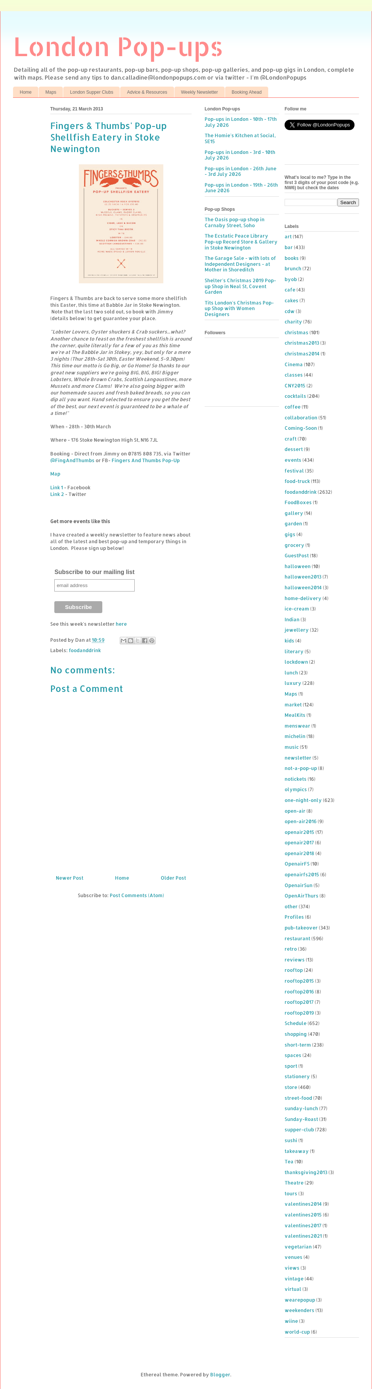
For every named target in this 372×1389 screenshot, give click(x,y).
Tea (289, 1161)
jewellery (297, 630)
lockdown (296, 662)
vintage (294, 1279)
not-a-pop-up (301, 768)
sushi (291, 1140)
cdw (290, 311)
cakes (291, 300)
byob (291, 279)
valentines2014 (303, 1204)
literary (294, 651)
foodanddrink (85, 650)
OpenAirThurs (301, 896)
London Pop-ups (118, 45)
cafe (290, 290)
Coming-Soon (301, 428)
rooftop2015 (299, 981)
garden (293, 523)
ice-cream (297, 609)
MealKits (295, 715)
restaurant (297, 938)
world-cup (297, 1332)
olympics (296, 789)
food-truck (297, 481)
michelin (295, 736)
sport (291, 1066)
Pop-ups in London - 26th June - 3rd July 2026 (240, 171)
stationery (297, 1076)
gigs (290, 534)
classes (294, 375)
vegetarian (298, 1247)
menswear (297, 726)
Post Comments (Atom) (137, 895)
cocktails (295, 396)
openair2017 (299, 842)
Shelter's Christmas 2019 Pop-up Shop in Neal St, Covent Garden (240, 286)
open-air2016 (301, 821)
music (292, 747)
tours (291, 1193)
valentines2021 (303, 1236)
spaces (293, 1055)
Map (55, 474)
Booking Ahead (247, 92)
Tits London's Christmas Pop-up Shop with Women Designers (239, 308)
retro (291, 949)
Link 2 (57, 494)
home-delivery (303, 598)
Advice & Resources (147, 92)
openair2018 (299, 853)
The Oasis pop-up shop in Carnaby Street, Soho (234, 222)
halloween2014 (303, 587)
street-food (298, 1098)
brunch (293, 268)
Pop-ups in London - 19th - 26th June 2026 (241, 188)
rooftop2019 (299, 1013)
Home (26, 92)
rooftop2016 (299, 992)
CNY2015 (295, 386)
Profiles (294, 917)
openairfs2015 (302, 874)
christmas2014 (302, 354)
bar (289, 247)
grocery (294, 545)
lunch (291, 673)
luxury (293, 683)
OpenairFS (297, 864)
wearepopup (300, 1300)
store (291, 1087)
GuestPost (297, 555)
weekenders (299, 1310)
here (121, 624)
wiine (291, 1321)
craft (290, 439)
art (288, 236)
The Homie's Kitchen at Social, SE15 (240, 138)
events (293, 460)
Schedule (296, 1023)
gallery (294, 513)
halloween (298, 566)
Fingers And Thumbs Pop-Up (146, 460)
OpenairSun (298, 885)
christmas (296, 332)
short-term (298, 1045)
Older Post (173, 878)
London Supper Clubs (91, 92)
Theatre (294, 1183)
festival (294, 471)
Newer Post (69, 878)
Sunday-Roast (301, 1119)
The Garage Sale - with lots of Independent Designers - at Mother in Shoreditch (240, 264)
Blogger (220, 1374)
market (293, 705)
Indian (292, 619)
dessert (294, 449)
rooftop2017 (299, 1002)
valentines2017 (303, 1225)
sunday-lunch (301, 1108)
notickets (296, 779)
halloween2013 (303, 577)
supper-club (299, 1129)
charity (293, 322)
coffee (293, 407)
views (292, 1268)
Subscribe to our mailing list (94, 572)
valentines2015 (303, 1215)
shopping (296, 1034)
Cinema (294, 364)
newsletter (298, 758)
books (292, 258)
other (291, 906)
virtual (293, 1289)
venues (293, 1257)
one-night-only (303, 800)
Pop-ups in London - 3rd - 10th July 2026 (240, 155)
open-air (295, 811)
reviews (295, 960)
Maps (50, 92)
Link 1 (56, 487)
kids (289, 641)
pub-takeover (301, 928)
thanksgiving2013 (306, 1172)
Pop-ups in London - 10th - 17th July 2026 (241, 122)
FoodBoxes (298, 502)
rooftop (294, 970)
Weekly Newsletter (199, 92)
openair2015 (299, 832)
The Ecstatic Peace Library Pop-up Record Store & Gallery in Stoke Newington (241, 241)
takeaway (297, 1151)
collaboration (301, 417)
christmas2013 (302, 343)
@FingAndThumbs (72, 460)
